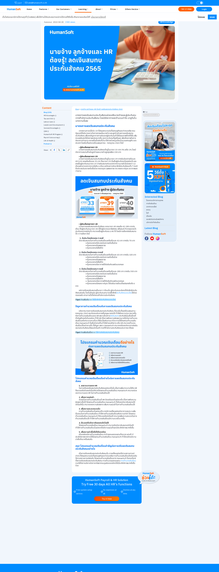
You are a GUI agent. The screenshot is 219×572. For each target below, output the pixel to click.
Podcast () (48, 144)
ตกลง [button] (212, 17)
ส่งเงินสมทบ (114, 316)
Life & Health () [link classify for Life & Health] (49, 141)
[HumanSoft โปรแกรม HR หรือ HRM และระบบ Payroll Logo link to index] (14, 9)
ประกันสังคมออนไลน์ (124, 293)
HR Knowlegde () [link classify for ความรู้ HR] (50, 115)
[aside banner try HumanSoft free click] (160, 141)
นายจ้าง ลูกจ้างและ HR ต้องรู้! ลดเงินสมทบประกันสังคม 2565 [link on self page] (102, 109)
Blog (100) (48, 112)
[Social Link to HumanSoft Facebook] (147, 238)
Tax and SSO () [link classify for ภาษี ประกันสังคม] (49, 119)
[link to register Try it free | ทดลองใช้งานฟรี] (106, 498)
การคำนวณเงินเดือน (128, 461)
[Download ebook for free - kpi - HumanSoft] (160, 178)
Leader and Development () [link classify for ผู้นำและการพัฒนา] (54, 125)
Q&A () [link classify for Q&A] (46, 131)
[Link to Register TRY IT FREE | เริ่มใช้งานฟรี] (186, 9)
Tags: (146, 112)
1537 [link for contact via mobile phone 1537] (18, 2)
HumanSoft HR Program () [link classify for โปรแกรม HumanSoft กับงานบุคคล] (53, 134)
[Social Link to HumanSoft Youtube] (152, 238)
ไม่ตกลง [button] (201, 17)
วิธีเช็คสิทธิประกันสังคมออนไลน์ (104, 299)
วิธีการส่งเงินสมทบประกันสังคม (107, 332)
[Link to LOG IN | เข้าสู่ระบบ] (204, 9)
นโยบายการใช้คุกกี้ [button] (98, 17)
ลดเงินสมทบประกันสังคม (151, 115)
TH (198, 3)
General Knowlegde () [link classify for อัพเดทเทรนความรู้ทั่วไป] (52, 128)
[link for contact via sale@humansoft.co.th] (36, 3)
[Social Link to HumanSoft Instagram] (158, 238)
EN (201, 3)
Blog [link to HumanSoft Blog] (77, 109)
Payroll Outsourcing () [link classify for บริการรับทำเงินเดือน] (52, 137)
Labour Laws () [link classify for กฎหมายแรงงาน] (49, 122)
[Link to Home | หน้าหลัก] (29, 9)
